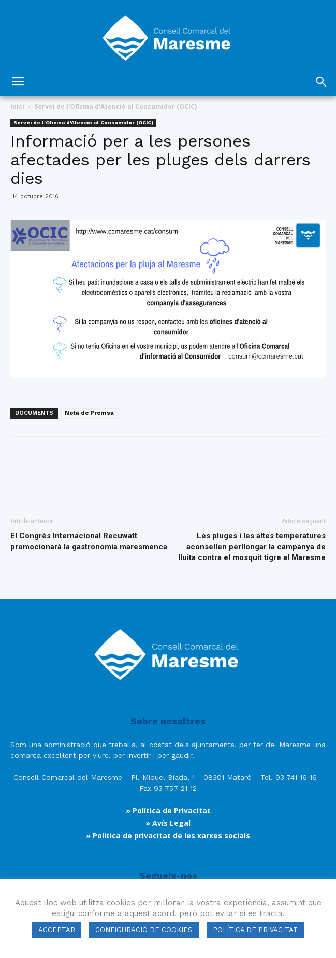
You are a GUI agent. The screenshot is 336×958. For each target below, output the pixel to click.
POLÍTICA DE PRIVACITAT (255, 930)
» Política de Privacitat (168, 811)
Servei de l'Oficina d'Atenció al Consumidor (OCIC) (115, 106)
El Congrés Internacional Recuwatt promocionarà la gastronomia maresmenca (88, 541)
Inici (17, 106)
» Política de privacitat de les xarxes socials (168, 835)
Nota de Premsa (89, 413)
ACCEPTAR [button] (56, 930)
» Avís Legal (168, 823)
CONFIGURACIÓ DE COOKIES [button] (144, 930)
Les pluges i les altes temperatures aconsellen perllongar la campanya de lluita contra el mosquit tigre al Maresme (252, 546)
